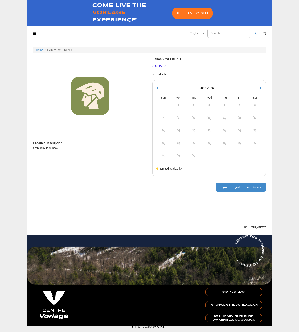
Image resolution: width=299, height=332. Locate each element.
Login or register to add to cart (241, 187)
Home (39, 50)
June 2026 (209, 88)
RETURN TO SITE (192, 13)
